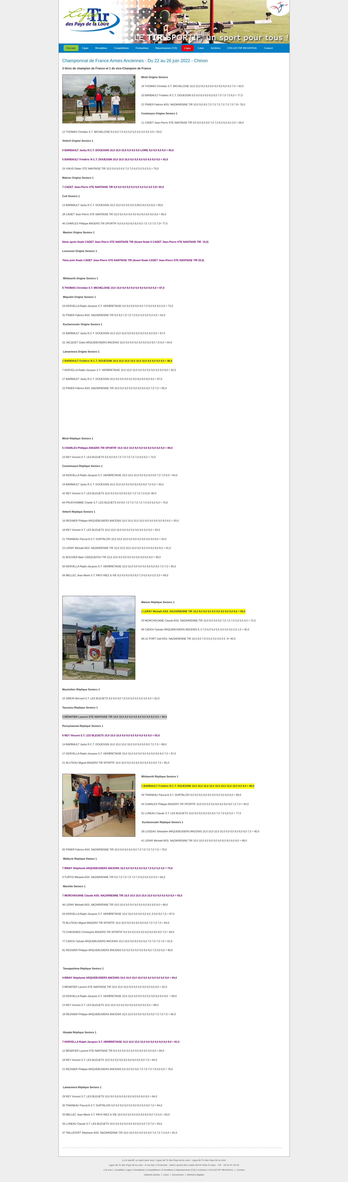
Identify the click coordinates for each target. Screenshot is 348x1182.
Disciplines (101, 47)
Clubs (187, 48)
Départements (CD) (166, 47)
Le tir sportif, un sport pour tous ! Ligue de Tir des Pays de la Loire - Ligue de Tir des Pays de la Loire (174, 1160)
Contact (268, 47)
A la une (70, 47)
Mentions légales (195, 1174)
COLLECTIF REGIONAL (242, 47)
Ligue (85, 47)
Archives (215, 47)
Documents (178, 1174)
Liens (201, 47)
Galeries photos (152, 1174)
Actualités (119, 1169)
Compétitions (121, 47)
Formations (142, 47)
